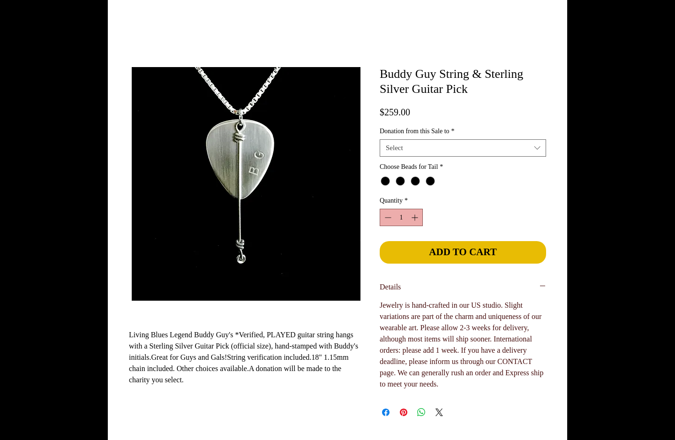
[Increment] (415, 217)
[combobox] (463, 148)
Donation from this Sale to (417, 131)
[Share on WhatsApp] (421, 412)
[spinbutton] (401, 217)
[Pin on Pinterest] (403, 412)
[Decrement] (387, 217)
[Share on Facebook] (385, 412)
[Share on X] (439, 412)
